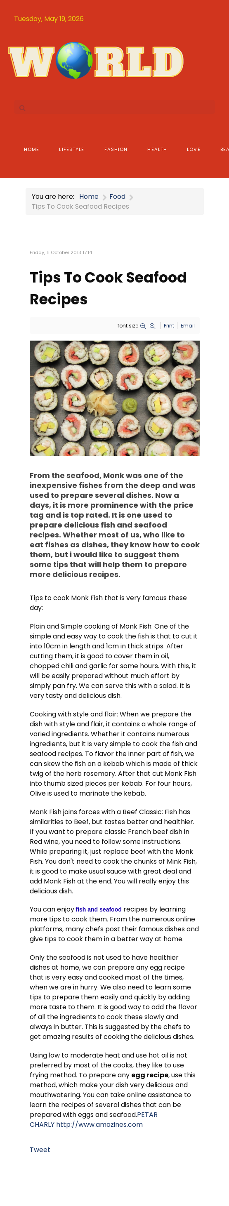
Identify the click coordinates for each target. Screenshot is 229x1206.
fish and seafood (99, 909)
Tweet (40, 1149)
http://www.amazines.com (99, 1124)
